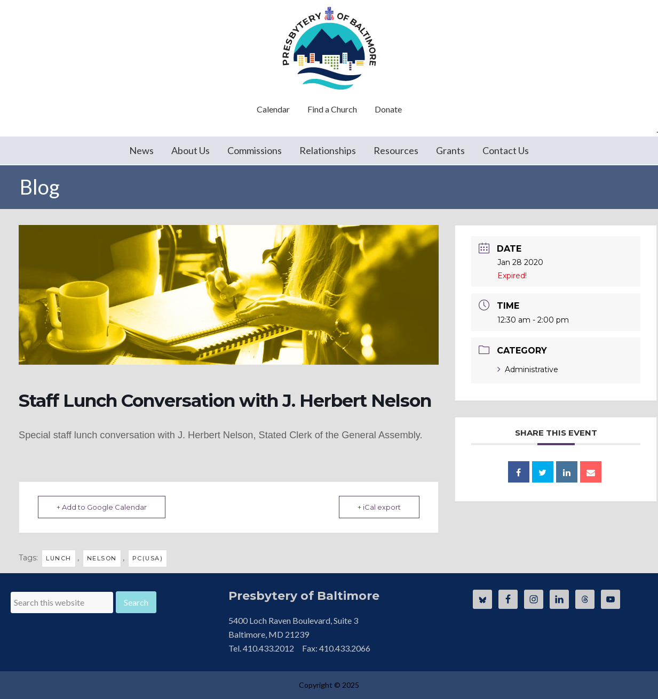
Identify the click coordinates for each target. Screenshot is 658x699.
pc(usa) (147, 558)
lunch (59, 558)
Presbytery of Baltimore (329, 48)
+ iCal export (379, 507)
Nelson (102, 558)
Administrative (527, 369)
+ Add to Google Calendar (102, 507)
